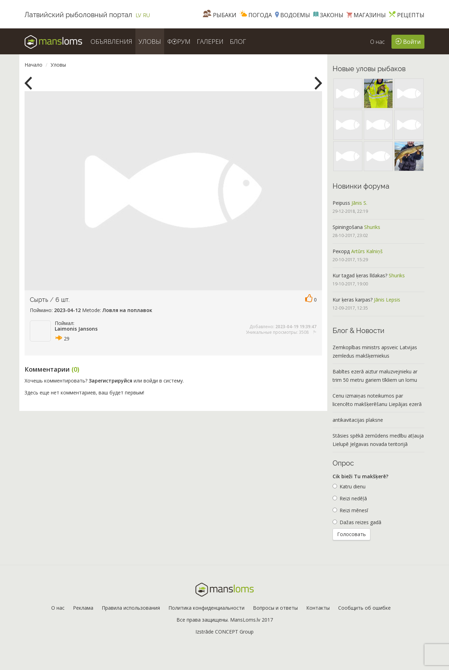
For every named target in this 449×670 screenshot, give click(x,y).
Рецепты (406, 15)
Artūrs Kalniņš (367, 251)
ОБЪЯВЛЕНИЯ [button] (111, 41)
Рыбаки (219, 15)
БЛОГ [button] (238, 41)
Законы (328, 15)
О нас (377, 42)
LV (138, 15)
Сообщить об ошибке (364, 607)
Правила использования (131, 607)
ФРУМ (178, 41)
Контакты (318, 607)
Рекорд (341, 251)
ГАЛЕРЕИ (210, 41)
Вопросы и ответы (275, 607)
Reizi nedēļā (350, 498)
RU (146, 15)
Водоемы (292, 15)
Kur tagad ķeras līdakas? (360, 275)
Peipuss (341, 202)
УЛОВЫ (150, 41)
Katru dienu (349, 486)
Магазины (366, 15)
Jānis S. (359, 202)
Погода (256, 15)
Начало (33, 64)
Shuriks (372, 227)
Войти (408, 41)
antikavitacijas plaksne (358, 420)
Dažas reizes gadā (357, 522)
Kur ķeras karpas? (353, 299)
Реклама (83, 607)
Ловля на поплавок (127, 310)
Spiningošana (348, 227)
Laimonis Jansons (76, 328)
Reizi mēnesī (350, 510)
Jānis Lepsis (387, 299)
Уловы (58, 64)
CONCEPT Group (234, 631)
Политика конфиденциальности (206, 607)
